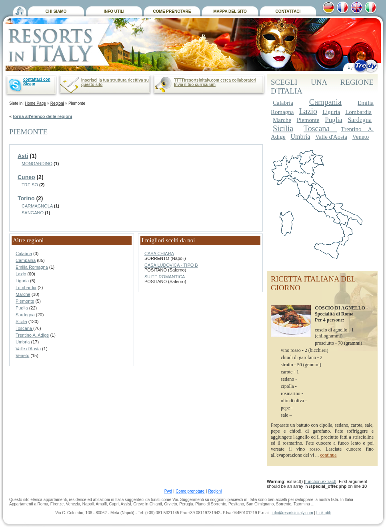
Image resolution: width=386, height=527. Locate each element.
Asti (23, 156)
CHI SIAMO (56, 11)
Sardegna (25, 314)
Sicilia (21, 321)
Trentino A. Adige (32, 335)
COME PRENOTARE (172, 11)
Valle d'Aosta (28, 348)
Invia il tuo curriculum (195, 84)
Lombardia (26, 287)
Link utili (323, 513)
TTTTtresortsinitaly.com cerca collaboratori (215, 80)
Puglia (22, 307)
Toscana (24, 328)
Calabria (24, 253)
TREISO (30, 184)
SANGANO (33, 212)
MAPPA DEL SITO (230, 11)
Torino (26, 198)
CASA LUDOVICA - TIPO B (171, 265)
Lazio (21, 273)
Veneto (22, 355)
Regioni (57, 103)
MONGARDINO (37, 163)
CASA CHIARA (159, 253)
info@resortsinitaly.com (292, 513)
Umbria (23, 341)
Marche (23, 294)
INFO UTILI (114, 11)
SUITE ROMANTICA (164, 276)
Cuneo (26, 177)
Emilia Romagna (32, 267)
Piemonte (25, 301)
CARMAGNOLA (37, 206)
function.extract (320, 481)
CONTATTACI (288, 11)
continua (328, 455)
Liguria (22, 280)
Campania (26, 260)
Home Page (35, 103)
